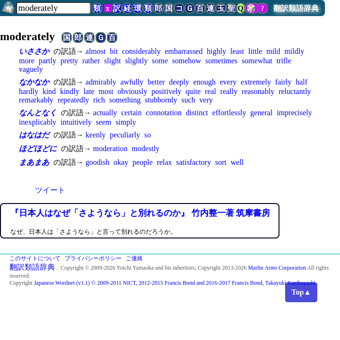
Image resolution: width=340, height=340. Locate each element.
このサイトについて (35, 258)
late (89, 91)
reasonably (258, 91)
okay (120, 162)
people (142, 162)
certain (131, 113)
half (301, 82)
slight (112, 61)
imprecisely (294, 113)
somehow (186, 61)
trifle (284, 61)
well (237, 162)
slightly (136, 61)
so (147, 135)
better (156, 82)
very (206, 100)
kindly (69, 91)
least (237, 51)
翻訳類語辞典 (296, 8)
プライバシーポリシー (93, 258)
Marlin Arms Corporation (277, 267)
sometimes (221, 61)
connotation (164, 113)
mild (273, 51)
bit (114, 51)
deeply (179, 82)
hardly (28, 91)
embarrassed (184, 51)
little (255, 51)
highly (216, 51)
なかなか (34, 82)
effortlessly (229, 113)
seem (103, 122)
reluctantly (295, 91)
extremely (256, 82)
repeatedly (73, 100)
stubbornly (161, 100)
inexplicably (37, 122)
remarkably (36, 100)
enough (204, 82)
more (27, 61)
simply (125, 122)
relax (164, 162)
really (228, 91)
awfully (131, 82)
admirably (101, 82)
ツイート (50, 190)
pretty (69, 61)
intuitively (76, 122)
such (188, 100)
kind (49, 91)
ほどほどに (38, 148)
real (210, 91)
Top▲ (301, 292)
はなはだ (34, 135)
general (261, 113)
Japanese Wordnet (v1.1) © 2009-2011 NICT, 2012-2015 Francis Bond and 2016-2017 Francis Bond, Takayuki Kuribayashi (174, 283)
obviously (132, 91)
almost (96, 51)
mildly (294, 51)
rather (91, 61)
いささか (34, 51)
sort (221, 162)
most (106, 91)
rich (99, 100)
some (160, 61)
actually (105, 113)
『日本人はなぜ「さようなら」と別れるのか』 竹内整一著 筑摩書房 (140, 213)
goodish (98, 162)
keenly (96, 135)
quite (193, 91)
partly (47, 61)
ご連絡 (134, 258)
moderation (110, 148)
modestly (145, 148)
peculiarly (125, 135)
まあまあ (34, 162)
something (125, 100)
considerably (141, 51)
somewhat (257, 61)
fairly (283, 82)
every (228, 82)
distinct (197, 113)
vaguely (31, 69)
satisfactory (193, 162)
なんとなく (38, 113)
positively (166, 91)
